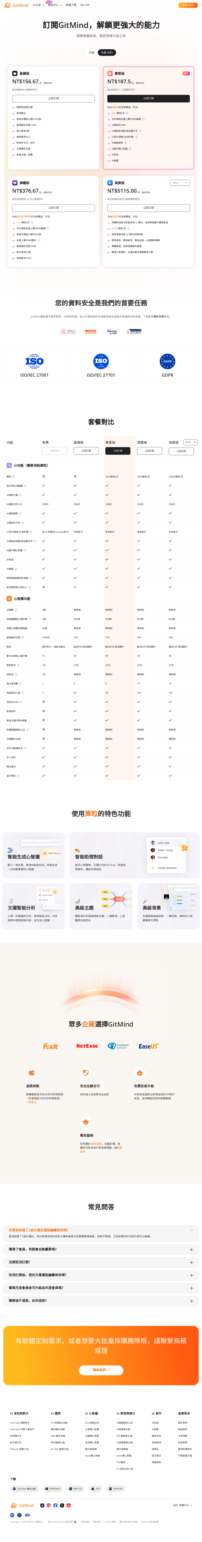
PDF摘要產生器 (124, 1436)
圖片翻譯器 (91, 1449)
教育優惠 (96, 1144)
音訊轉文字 (16, 1436)
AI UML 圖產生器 (59, 1449)
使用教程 (182, 1443)
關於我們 (182, 1423)
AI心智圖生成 (92, 1423)
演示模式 (156, 1456)
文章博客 (182, 1436)
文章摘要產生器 (125, 1443)
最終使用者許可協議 (128, 1522)
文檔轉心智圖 (92, 1436)
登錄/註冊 (188, 5)
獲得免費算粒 (185, 1449)
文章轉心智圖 (92, 1429)
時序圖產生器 (58, 1443)
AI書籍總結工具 (125, 1423)
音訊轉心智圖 (92, 1443)
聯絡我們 (182, 1429)
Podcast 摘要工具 (19, 1449)
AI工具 (38, 5)
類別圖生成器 (58, 1429)
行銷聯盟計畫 (185, 1456)
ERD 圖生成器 (58, 1436)
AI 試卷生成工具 (125, 1469)
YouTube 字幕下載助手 (22, 1429)
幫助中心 (55, 5)
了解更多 (31, 1102)
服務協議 (85, 1522)
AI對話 (155, 1423)
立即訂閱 (86, 451)
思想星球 (156, 1443)
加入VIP (85, 5)
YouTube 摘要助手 (20, 1423)
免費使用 (54, 451)
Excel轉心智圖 (92, 1456)
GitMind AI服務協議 (150, 1522)
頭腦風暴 (156, 1462)
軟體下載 (71, 5)
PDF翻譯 (121, 1462)
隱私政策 (97, 1522)
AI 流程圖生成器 (59, 1423)
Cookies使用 (110, 1522)
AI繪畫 (155, 1429)
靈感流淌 (156, 1436)
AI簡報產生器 (123, 1429)
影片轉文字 (16, 1443)
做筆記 (155, 1449)
